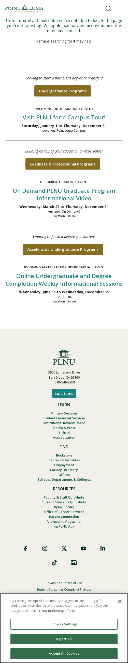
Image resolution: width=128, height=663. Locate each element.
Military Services (64, 413)
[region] (64, 628)
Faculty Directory (64, 469)
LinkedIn (103, 548)
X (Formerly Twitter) (64, 548)
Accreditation (64, 437)
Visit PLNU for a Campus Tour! (64, 117)
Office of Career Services (64, 511)
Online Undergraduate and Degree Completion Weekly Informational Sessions (64, 279)
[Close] (119, 601)
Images (74, 563)
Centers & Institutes (64, 460)
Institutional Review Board (64, 423)
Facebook (25, 548)
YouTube (83, 548)
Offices (64, 474)
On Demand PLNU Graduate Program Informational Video (64, 194)
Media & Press (64, 427)
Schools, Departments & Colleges (64, 479)
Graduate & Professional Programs (62, 164)
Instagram (45, 548)
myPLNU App (64, 526)
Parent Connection (64, 516)
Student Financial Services (64, 418)
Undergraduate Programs (63, 90)
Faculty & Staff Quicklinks (64, 497)
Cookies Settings (64, 624)
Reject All (64, 639)
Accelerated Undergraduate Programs (62, 249)
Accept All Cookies (64, 653)
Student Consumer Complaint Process (64, 589)
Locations (64, 393)
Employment (64, 465)
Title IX (64, 432)
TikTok (54, 563)
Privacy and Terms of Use (64, 583)
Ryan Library (64, 507)
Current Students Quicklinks (64, 502)
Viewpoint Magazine (64, 521)
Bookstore (64, 455)
